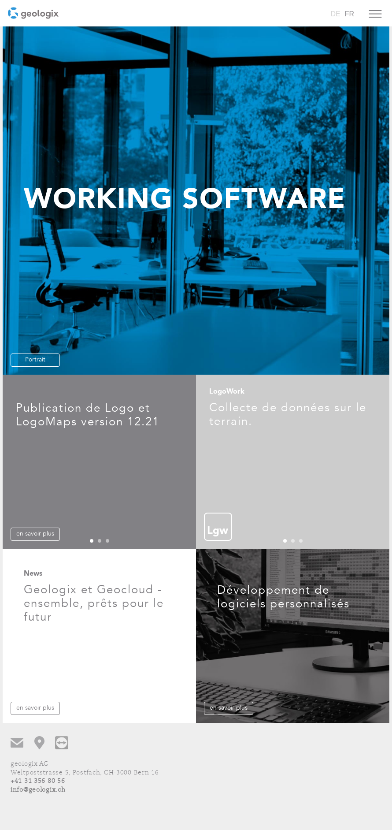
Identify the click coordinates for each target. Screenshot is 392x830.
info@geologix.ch (38, 790)
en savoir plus (35, 533)
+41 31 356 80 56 (38, 781)
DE (335, 14)
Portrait (35, 359)
